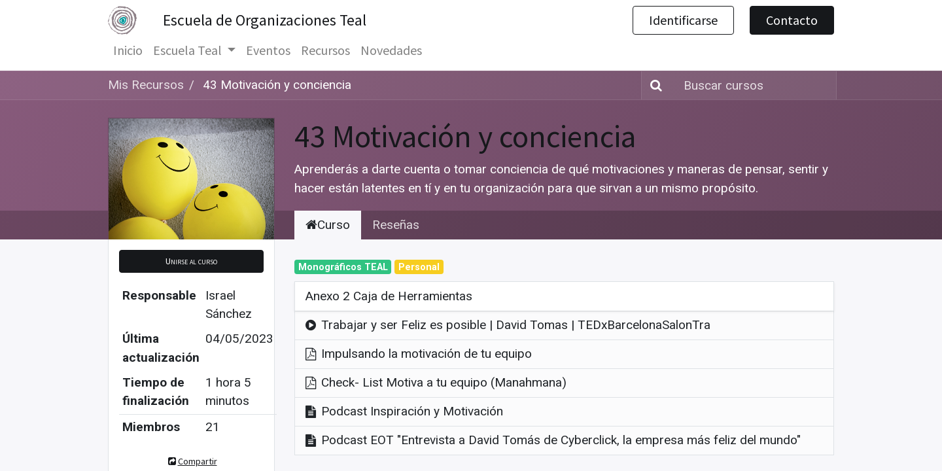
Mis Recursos (146, 84)
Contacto (792, 20)
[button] (191, 261)
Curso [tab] (327, 224)
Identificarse (683, 20)
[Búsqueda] (653, 85)
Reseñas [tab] (395, 224)
